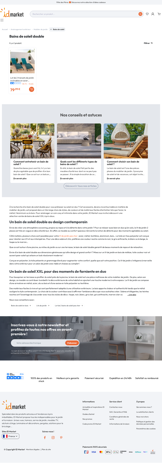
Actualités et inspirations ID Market (93, 419)
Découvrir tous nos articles (81, 197)
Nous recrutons (142, 426)
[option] (81, 2)
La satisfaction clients (145, 422)
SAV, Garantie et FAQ (118, 422)
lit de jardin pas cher (68, 247)
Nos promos (87, 428)
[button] (153, 14)
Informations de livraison (119, 432)
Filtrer (148, 44)
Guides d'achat (88, 424)
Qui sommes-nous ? (144, 418)
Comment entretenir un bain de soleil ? (30, 174)
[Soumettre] (140, 14)
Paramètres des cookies (146, 436)
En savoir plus (19, 189)
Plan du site (45, 460)
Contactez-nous (115, 418)
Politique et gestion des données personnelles (145, 430)
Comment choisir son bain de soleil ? (123, 174)
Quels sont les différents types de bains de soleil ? (78, 174)
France (10, 447)
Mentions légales (33, 460)
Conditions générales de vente (119, 427)
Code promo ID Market (92, 432)
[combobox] (87, 14)
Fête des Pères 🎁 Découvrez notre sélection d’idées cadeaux (81, 2)
